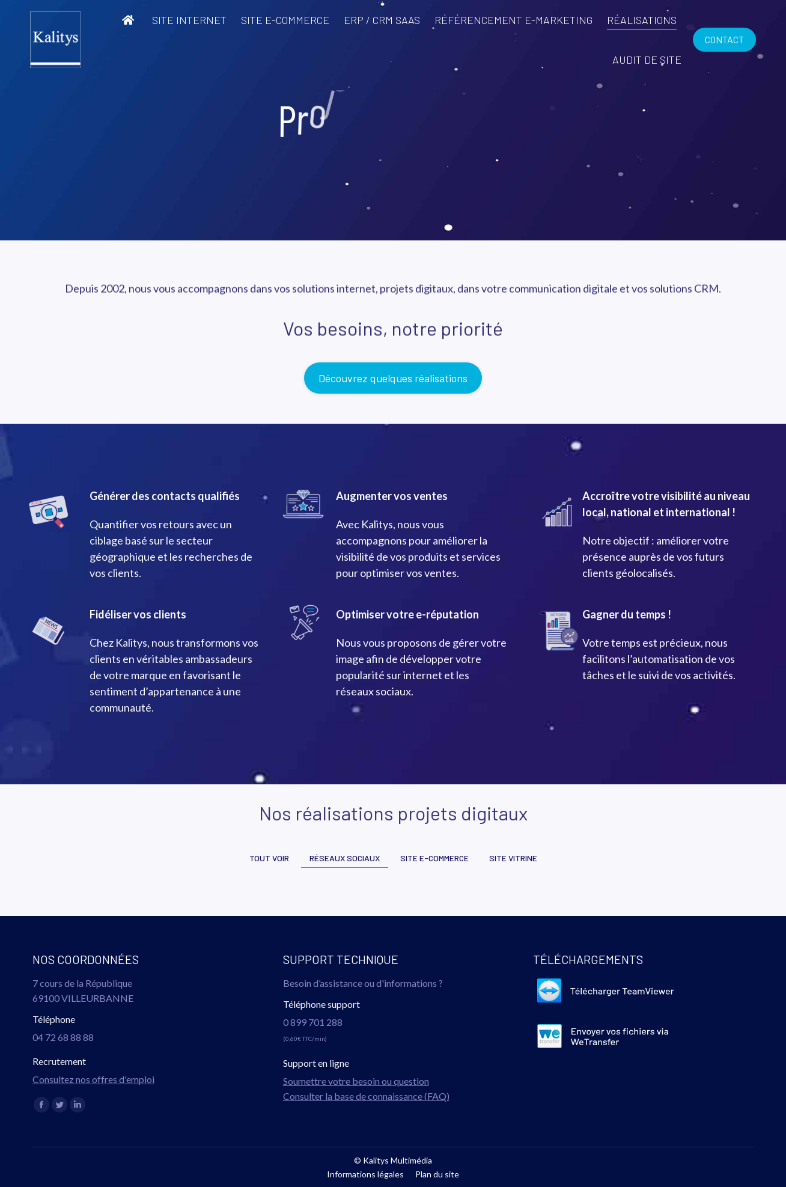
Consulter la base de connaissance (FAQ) (366, 1096)
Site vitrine (513, 858)
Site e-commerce (434, 858)
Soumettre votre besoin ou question (356, 1081)
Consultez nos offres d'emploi (93, 1079)
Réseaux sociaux (344, 858)
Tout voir (269, 858)
